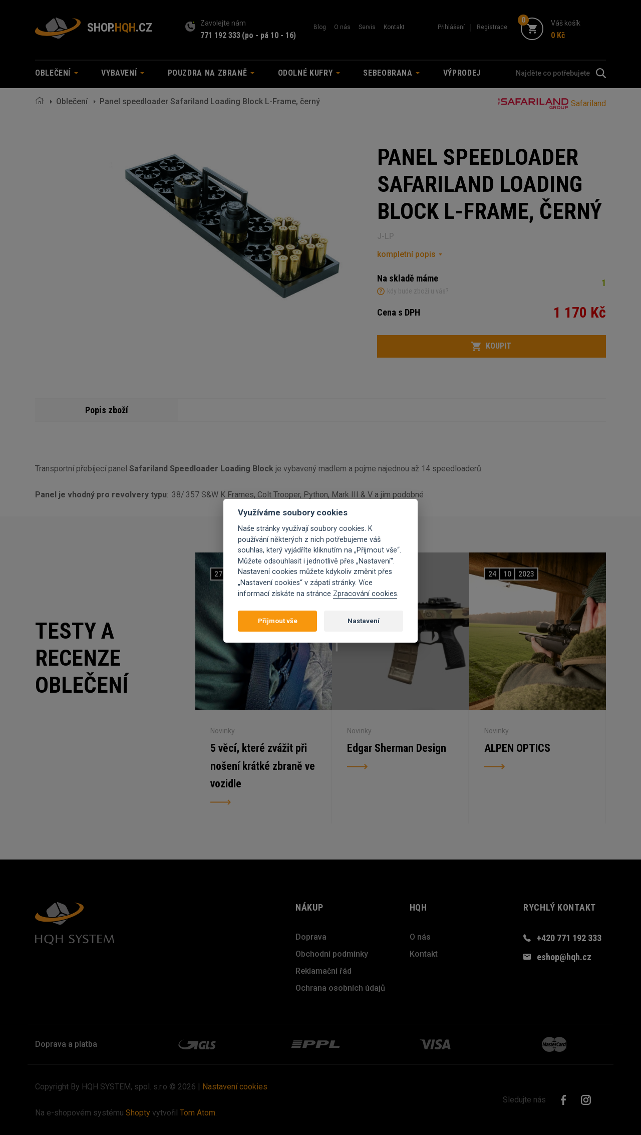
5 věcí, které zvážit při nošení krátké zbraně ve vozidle (262, 766)
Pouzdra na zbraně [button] (211, 73)
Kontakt (394, 27)
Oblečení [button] (56, 73)
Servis (367, 27)
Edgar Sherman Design (396, 748)
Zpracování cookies (365, 594)
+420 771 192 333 (569, 938)
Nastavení (364, 621)
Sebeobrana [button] (391, 73)
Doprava (311, 937)
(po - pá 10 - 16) (269, 35)
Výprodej (462, 73)
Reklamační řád (323, 971)
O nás (342, 27)
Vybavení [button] (122, 73)
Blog (319, 27)
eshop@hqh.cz (564, 957)
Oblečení (72, 101)
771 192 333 (220, 35)
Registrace (492, 27)
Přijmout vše (277, 621)
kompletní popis (406, 254)
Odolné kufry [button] (309, 73)
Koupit (491, 346)
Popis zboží (106, 410)
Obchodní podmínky (331, 954)
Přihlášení (451, 27)
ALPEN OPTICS (517, 748)
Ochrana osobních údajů (340, 988)
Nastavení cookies (234, 1086)
